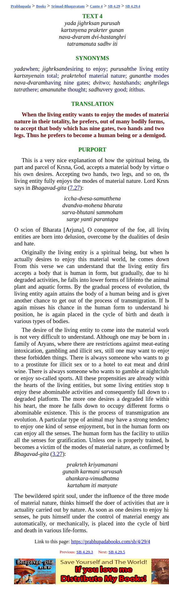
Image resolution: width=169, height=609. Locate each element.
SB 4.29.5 (117, 552)
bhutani (86, 212)
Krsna (64, 167)
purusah (120, 68)
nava (19, 82)
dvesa (85, 198)
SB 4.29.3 (84, 552)
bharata (113, 205)
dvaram (36, 82)
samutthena (107, 198)
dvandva (72, 205)
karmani (90, 471)
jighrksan (53, 68)
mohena (93, 205)
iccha (70, 198)
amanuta (50, 89)
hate (29, 243)
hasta (119, 82)
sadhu (96, 89)
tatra (19, 89)
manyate (107, 485)
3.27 (57, 454)
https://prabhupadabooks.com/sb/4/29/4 (110, 541)
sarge (73, 219)
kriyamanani (103, 464)
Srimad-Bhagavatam (68, 6)
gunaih (71, 471)
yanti (86, 219)
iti (131, 89)
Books (41, 6)
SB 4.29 (114, 6)
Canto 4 (96, 6)
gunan (137, 75)
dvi (96, 82)
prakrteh (71, 75)
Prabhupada (21, 6)
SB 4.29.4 (132, 6)
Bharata (52, 229)
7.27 (75, 187)
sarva (68, 212)
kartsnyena (27, 75)
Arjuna (73, 229)
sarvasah (111, 471)
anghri (152, 82)
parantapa (106, 219)
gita (61, 187)
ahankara (77, 478)
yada (19, 68)
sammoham (109, 212)
